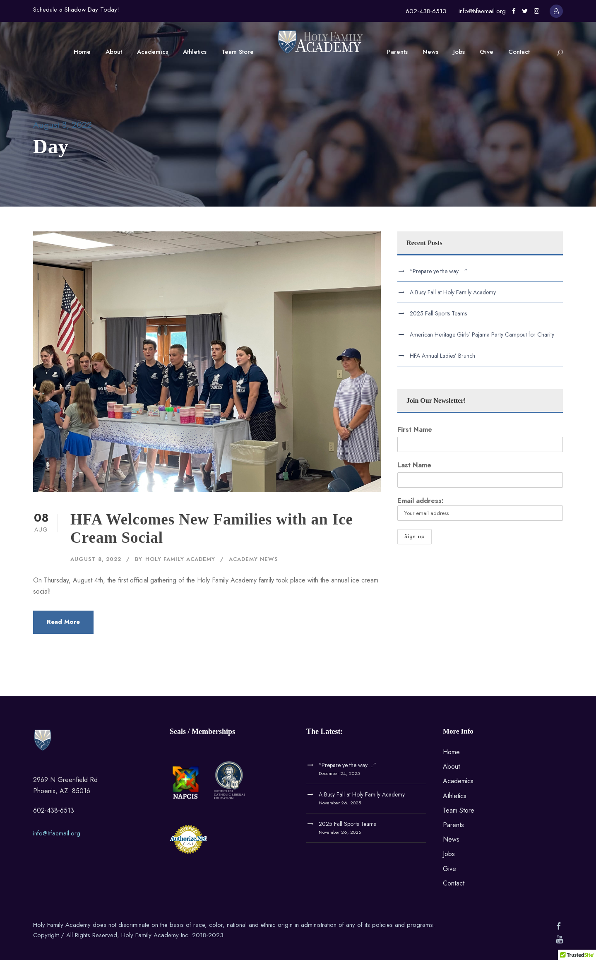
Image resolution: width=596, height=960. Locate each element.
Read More (63, 621)
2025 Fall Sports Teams (438, 313)
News (430, 51)
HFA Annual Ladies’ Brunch (442, 355)
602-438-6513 (426, 11)
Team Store (237, 51)
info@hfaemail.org (482, 11)
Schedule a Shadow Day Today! (76, 9)
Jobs (459, 51)
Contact (519, 51)
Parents (397, 51)
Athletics (195, 51)
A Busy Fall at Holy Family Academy (453, 292)
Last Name (414, 465)
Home (82, 51)
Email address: (480, 508)
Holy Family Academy (180, 559)
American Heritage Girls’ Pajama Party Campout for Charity (482, 334)
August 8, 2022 (95, 559)
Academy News (253, 559)
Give (486, 51)
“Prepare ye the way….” (438, 271)
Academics (152, 51)
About (114, 51)
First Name (414, 429)
